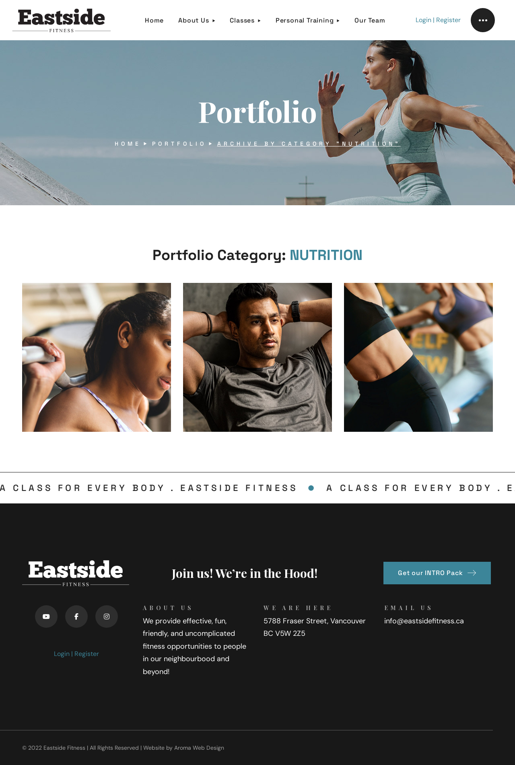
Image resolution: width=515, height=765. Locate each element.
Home (128, 143)
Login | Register (438, 20)
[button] (437, 573)
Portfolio (179, 143)
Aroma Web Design (199, 747)
